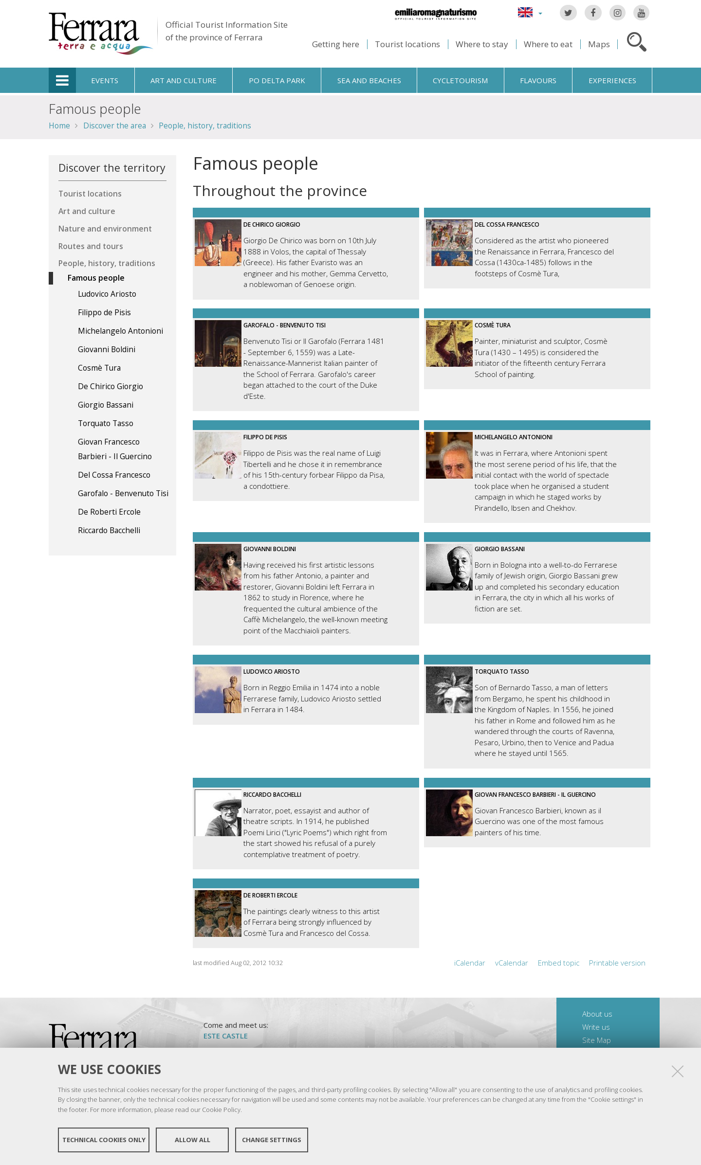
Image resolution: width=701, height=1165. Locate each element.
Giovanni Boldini (269, 549)
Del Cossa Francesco (507, 224)
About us (597, 1014)
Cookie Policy (221, 1109)
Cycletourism (460, 80)
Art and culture (183, 80)
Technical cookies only (104, 1139)
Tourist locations (407, 44)
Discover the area (114, 125)
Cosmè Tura (493, 325)
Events (104, 80)
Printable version (617, 963)
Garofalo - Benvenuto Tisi (284, 325)
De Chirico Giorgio (271, 224)
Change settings (271, 1139)
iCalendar (469, 963)
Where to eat (548, 44)
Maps (599, 44)
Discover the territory (112, 168)
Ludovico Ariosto (271, 671)
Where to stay (482, 44)
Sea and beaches (369, 80)
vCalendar (511, 963)
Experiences (612, 80)
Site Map (596, 1040)
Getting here (335, 44)
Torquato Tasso (502, 671)
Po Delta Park (277, 80)
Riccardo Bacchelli (272, 794)
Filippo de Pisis (265, 437)
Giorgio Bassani (500, 549)
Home (59, 125)
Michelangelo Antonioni (514, 437)
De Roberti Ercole (270, 895)
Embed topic (558, 963)
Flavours (538, 80)
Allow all (192, 1139)
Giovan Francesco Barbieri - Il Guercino (535, 794)
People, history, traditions (205, 125)
